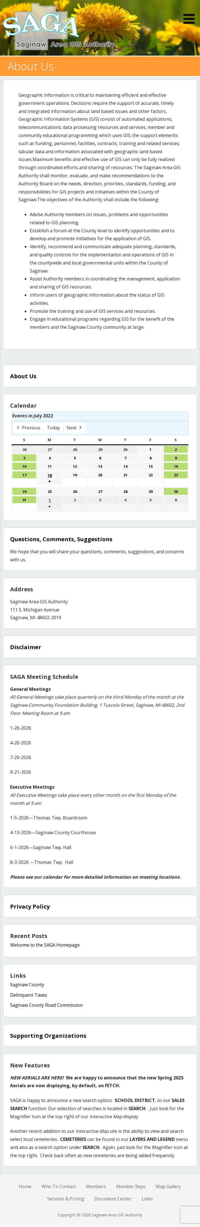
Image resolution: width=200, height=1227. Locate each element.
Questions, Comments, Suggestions (61, 539)
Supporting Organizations (48, 1035)
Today (53, 428)
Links (147, 1199)
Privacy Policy (30, 906)
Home (25, 1186)
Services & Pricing (65, 1199)
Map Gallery (168, 1186)
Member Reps (131, 1186)
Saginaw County (27, 985)
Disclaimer (25, 647)
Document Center (113, 1199)
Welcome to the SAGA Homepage (45, 945)
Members (96, 1186)
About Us (23, 376)
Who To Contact (59, 1186)
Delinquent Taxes (28, 995)
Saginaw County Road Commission (46, 1005)
